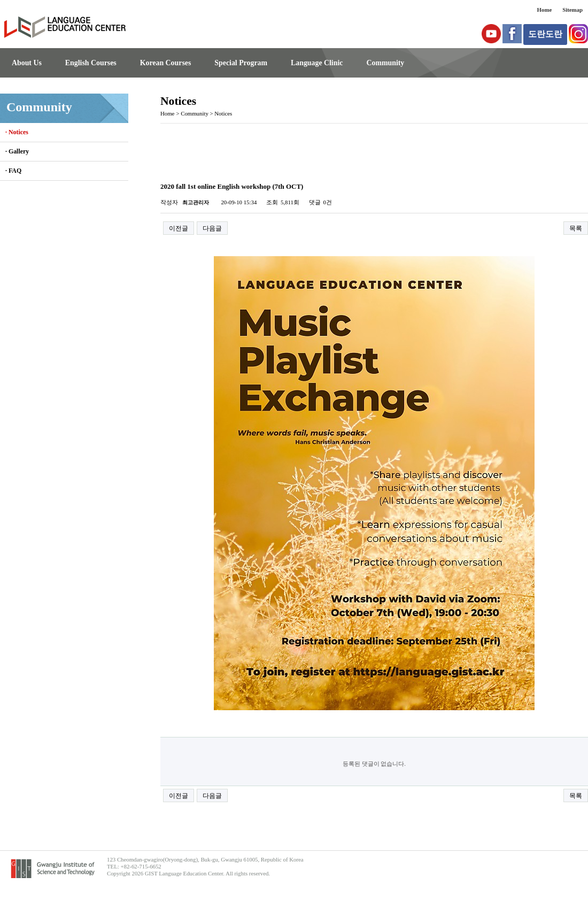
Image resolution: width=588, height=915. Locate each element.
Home (544, 9)
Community (385, 63)
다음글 (212, 228)
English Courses (91, 63)
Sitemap (572, 9)
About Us (27, 63)
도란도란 (545, 34)
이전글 (178, 228)
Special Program (240, 63)
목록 (575, 228)
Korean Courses (165, 63)
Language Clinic (317, 63)
